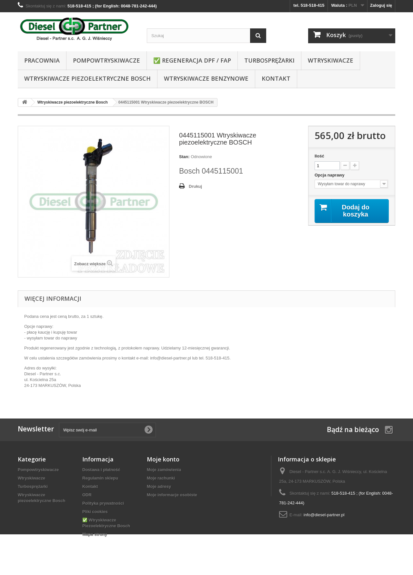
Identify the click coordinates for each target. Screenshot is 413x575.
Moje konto (163, 459)
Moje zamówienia (164, 469)
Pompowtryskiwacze (106, 60)
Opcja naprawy (330, 175)
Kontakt (276, 78)
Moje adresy (159, 486)
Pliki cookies (95, 511)
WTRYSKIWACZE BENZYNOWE (206, 78)
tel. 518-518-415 (308, 5)
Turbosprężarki (269, 60)
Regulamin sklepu (100, 478)
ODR (87, 494)
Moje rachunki (161, 478)
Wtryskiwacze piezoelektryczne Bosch (87, 78)
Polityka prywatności (103, 503)
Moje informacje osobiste (172, 494)
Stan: (184, 156)
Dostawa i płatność (101, 469)
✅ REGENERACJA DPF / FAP (192, 60)
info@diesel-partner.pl (324, 514)
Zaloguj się (381, 5)
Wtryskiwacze (330, 60)
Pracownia (42, 60)
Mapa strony (94, 534)
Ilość (319, 156)
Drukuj (195, 186)
